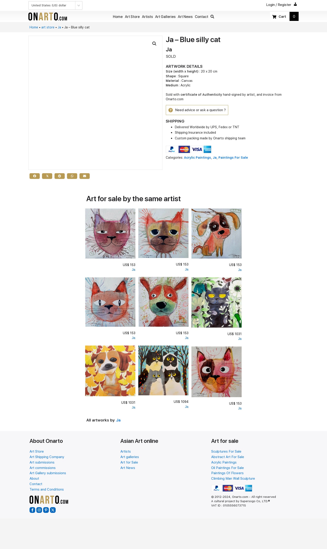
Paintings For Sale (233, 158)
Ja (59, 27)
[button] (212, 16)
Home (34, 27)
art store (47, 27)
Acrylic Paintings (197, 158)
